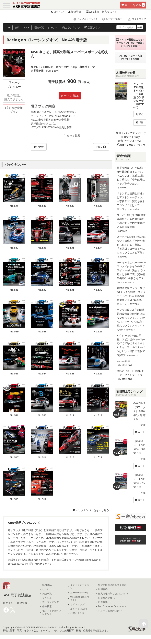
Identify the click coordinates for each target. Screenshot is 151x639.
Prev (99, 147)
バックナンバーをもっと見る (91, 510)
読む (140, 114)
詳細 (139, 122)
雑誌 (39, 27)
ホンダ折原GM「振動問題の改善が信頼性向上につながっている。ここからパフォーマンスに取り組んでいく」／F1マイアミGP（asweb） (131, 319)
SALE (26, 27)
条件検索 (47, 606)
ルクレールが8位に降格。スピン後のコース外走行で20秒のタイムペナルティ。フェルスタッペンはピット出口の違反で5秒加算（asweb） (131, 345)
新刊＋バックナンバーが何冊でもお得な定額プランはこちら (131, 139)
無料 (17, 27)
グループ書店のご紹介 (110, 610)
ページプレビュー (14, 84)
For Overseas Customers (112, 606)
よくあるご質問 (78, 608)
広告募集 (103, 602)
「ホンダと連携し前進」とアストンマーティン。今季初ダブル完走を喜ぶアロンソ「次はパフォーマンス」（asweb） (131, 201)
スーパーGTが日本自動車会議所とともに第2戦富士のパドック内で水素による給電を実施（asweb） (131, 223)
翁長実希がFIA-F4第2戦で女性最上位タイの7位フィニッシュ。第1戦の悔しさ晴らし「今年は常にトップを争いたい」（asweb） (131, 177)
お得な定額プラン (14, 110)
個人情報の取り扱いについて (113, 593)
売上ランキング (50, 602)
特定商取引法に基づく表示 (112, 585)
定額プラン (92, 27)
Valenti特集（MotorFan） (125, 363)
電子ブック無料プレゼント (51, 612)
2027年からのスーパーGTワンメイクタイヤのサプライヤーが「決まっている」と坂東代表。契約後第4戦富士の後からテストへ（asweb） (131, 272)
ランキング (71, 27)
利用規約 (103, 589)
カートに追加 (69, 96)
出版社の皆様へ (106, 598)
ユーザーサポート (111, 19)
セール (45, 589)
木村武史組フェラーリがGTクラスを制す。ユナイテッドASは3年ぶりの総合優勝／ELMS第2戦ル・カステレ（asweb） (131, 296)
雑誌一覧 (47, 593)
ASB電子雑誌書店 (18, 595)
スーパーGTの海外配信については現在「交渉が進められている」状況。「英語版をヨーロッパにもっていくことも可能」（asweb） (131, 246)
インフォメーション (84, 19)
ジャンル (53, 27)
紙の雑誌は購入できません (14, 97)
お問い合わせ (77, 613)
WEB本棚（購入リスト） (79, 598)
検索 (139, 27)
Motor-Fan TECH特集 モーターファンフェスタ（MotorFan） (130, 375)
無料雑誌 (47, 585)
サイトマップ (135, 19)
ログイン (57, 11)
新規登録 (74, 11)
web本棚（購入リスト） (101, 11)
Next (41, 147)
